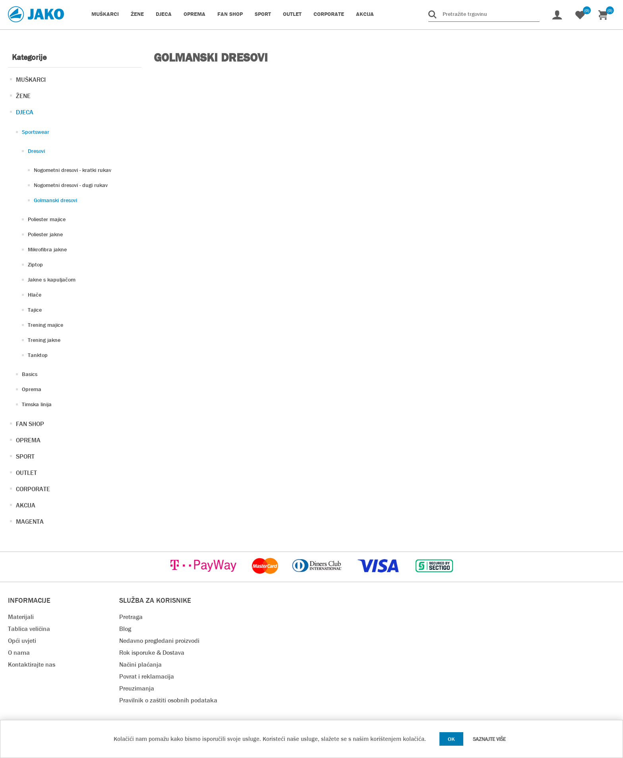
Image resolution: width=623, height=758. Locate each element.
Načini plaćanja (140, 664)
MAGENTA (30, 521)
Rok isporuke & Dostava (151, 652)
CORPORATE (33, 489)
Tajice (35, 309)
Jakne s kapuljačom (51, 279)
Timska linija (37, 404)
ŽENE (23, 96)
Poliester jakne (45, 234)
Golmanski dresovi (55, 200)
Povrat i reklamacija (146, 676)
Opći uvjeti (22, 640)
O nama (19, 652)
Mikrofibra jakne (47, 249)
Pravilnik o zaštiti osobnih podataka (168, 700)
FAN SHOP (30, 424)
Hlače (34, 294)
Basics (29, 374)
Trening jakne (44, 339)
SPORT (25, 456)
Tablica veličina (29, 629)
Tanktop (38, 355)
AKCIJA (25, 505)
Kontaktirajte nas (31, 664)
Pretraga (131, 617)
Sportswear (35, 131)
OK (451, 739)
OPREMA (28, 440)
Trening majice (45, 324)
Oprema (31, 389)
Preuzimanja (136, 688)
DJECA (24, 112)
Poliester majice (47, 219)
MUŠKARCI (31, 79)
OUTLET (26, 473)
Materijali (21, 617)
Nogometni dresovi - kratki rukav (72, 170)
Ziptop (35, 264)
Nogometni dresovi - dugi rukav (71, 185)
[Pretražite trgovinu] (484, 14)
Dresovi (36, 150)
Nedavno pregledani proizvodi (159, 640)
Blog (125, 629)
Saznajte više (489, 739)
